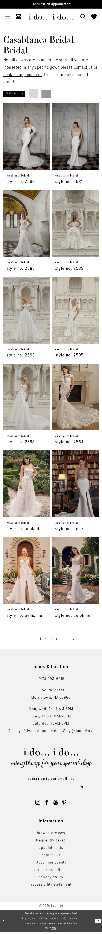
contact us (83, 67)
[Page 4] (56, 639)
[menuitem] (8, 17)
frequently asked (51, 843)
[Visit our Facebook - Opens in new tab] (46, 804)
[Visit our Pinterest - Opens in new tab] (65, 804)
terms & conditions (51, 872)
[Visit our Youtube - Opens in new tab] (55, 804)
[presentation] (26, 136)
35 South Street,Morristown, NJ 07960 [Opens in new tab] (51, 694)
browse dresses (51, 835)
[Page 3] (49, 639)
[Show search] (83, 17)
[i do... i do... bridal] (51, 17)
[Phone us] (18, 17)
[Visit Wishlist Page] (93, 17)
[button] (8, 17)
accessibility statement (51, 887)
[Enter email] (51, 788)
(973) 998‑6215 (51, 679)
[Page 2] (43, 639)
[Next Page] (78, 639)
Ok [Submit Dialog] (97, 923)
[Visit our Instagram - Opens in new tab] (37, 804)
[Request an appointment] (51, 4)
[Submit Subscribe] (81, 788)
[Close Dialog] (4, 923)
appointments (51, 850)
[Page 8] (70, 639)
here (54, 930)
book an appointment (22, 75)
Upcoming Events (51, 865)
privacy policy (51, 879)
